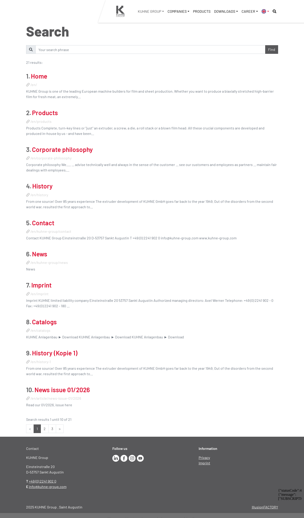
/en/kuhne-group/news (49, 262)
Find (271, 49)
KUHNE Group (149, 11)
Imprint (41, 285)
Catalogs (44, 322)
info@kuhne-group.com (48, 486)
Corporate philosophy (62, 149)
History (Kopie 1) (54, 353)
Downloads (224, 11)
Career (248, 11)
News (39, 254)
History (42, 186)
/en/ (33, 84)
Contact (43, 223)
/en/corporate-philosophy (51, 158)
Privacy (204, 457)
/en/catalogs (40, 330)
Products (201, 11)
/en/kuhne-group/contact (50, 231)
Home (39, 76)
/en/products (41, 121)
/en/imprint (39, 294)
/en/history (39, 195)
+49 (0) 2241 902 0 (42, 481)
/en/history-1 (40, 361)
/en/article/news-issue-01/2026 (55, 398)
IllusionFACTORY (265, 507)
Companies (177, 11)
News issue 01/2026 (62, 390)
